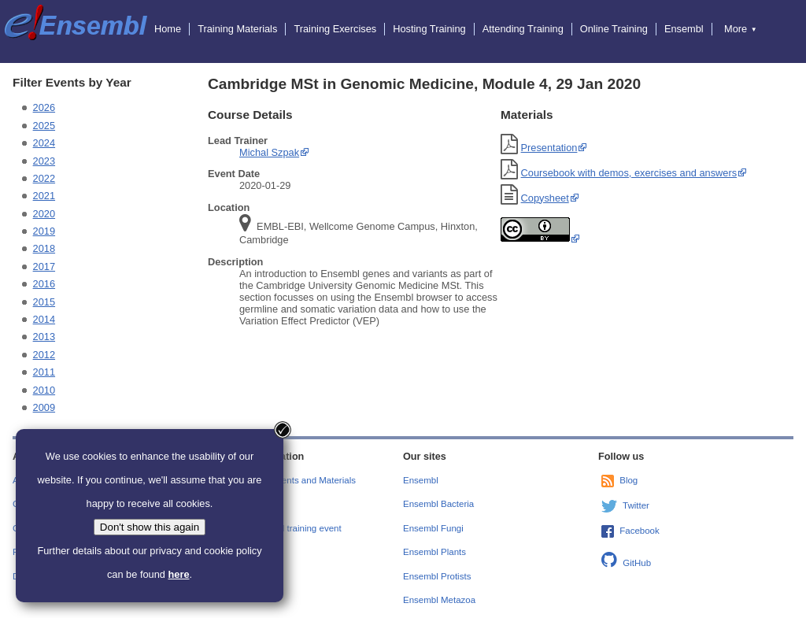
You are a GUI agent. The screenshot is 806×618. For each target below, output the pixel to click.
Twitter (636, 505)
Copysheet (545, 198)
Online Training (614, 29)
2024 (44, 143)
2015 (44, 302)
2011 (44, 372)
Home (167, 29)
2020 (44, 214)
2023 (44, 161)
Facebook (639, 530)
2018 (44, 248)
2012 (44, 355)
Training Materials (237, 29)
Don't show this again (149, 527)
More (740, 29)
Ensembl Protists (437, 576)
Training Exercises (335, 29)
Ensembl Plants (434, 552)
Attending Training (523, 29)
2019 (44, 231)
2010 (44, 390)
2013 (44, 336)
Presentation (549, 148)
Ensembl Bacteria (438, 504)
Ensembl (684, 29)
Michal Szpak (269, 152)
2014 (44, 319)
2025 (44, 125)
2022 (44, 178)
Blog (628, 480)
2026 (44, 107)
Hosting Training (429, 29)
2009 (44, 407)
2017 (44, 266)
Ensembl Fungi (433, 528)
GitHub (637, 563)
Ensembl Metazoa (439, 600)
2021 (44, 196)
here (178, 574)
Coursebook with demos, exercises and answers (629, 173)
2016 (44, 284)
